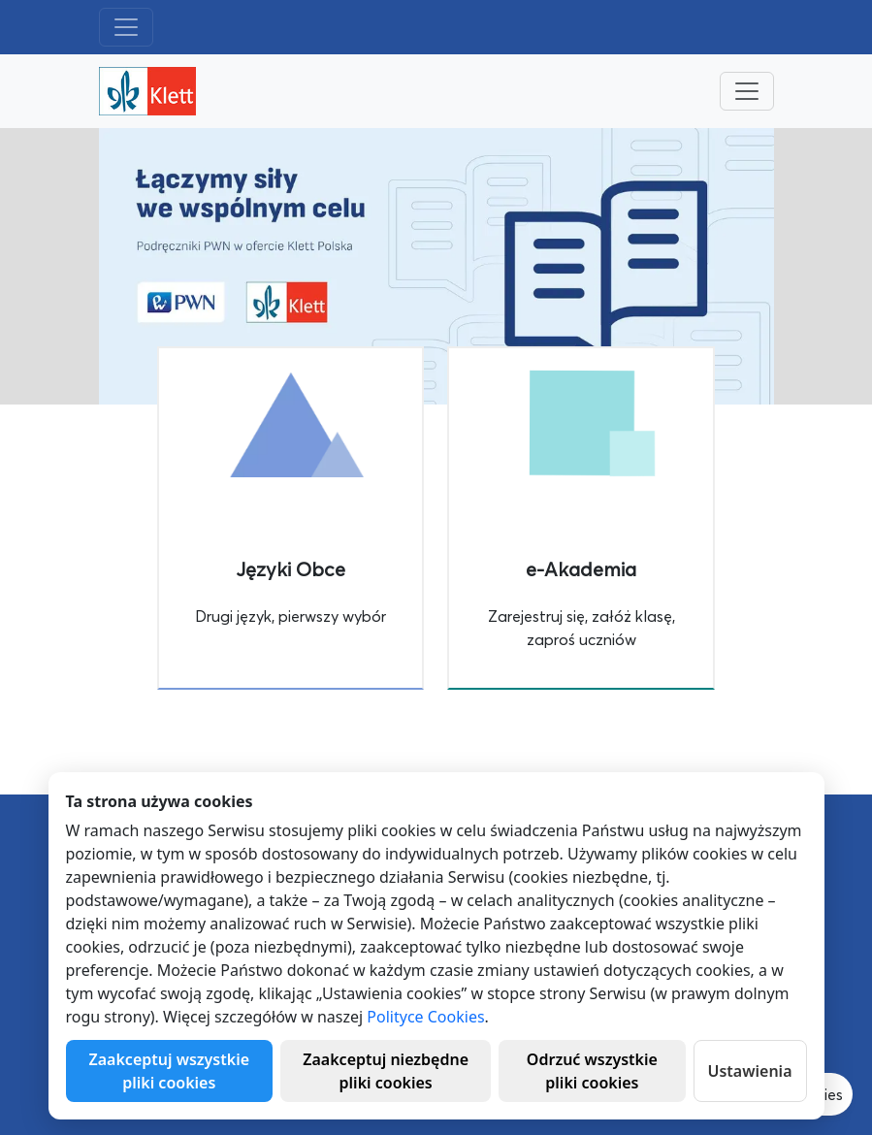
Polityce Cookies (425, 1016)
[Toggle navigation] (126, 27)
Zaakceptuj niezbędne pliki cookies (385, 1071)
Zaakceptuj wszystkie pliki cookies (169, 1071)
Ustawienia (750, 1071)
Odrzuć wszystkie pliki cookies (592, 1071)
